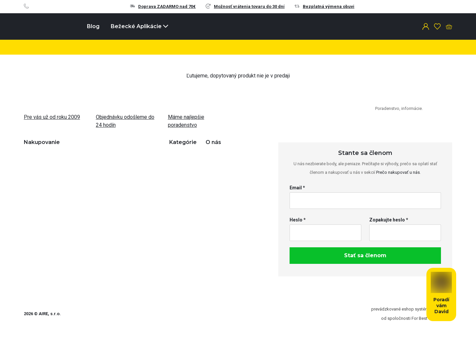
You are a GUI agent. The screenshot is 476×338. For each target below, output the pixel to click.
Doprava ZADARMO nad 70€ (163, 6)
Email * (297, 187)
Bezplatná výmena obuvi (324, 6)
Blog (93, 26)
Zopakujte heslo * (388, 219)
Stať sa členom (365, 255)
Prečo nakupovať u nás (398, 172)
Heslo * (298, 219)
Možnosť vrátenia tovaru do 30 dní (245, 6)
